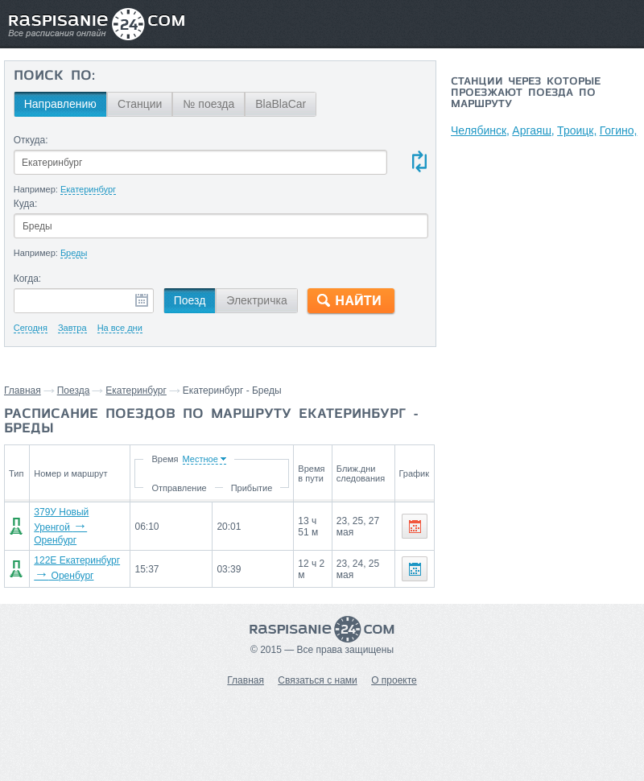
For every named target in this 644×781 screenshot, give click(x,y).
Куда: (26, 203)
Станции (140, 103)
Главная (22, 390)
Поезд (190, 300)
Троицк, (577, 130)
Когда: (28, 278)
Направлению (60, 103)
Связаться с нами (317, 680)
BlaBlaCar (280, 103)
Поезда (73, 390)
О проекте (394, 680)
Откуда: (31, 140)
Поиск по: (54, 76)
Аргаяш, (533, 130)
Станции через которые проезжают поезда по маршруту (526, 93)
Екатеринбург (136, 390)
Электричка (256, 300)
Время (164, 459)
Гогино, (619, 130)
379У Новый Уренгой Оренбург (61, 526)
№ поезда (208, 103)
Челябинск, (480, 130)
